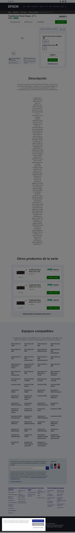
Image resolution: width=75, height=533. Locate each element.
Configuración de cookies (38, 527)
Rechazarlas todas (38, 524)
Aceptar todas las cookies (38, 520)
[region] (24, 524)
